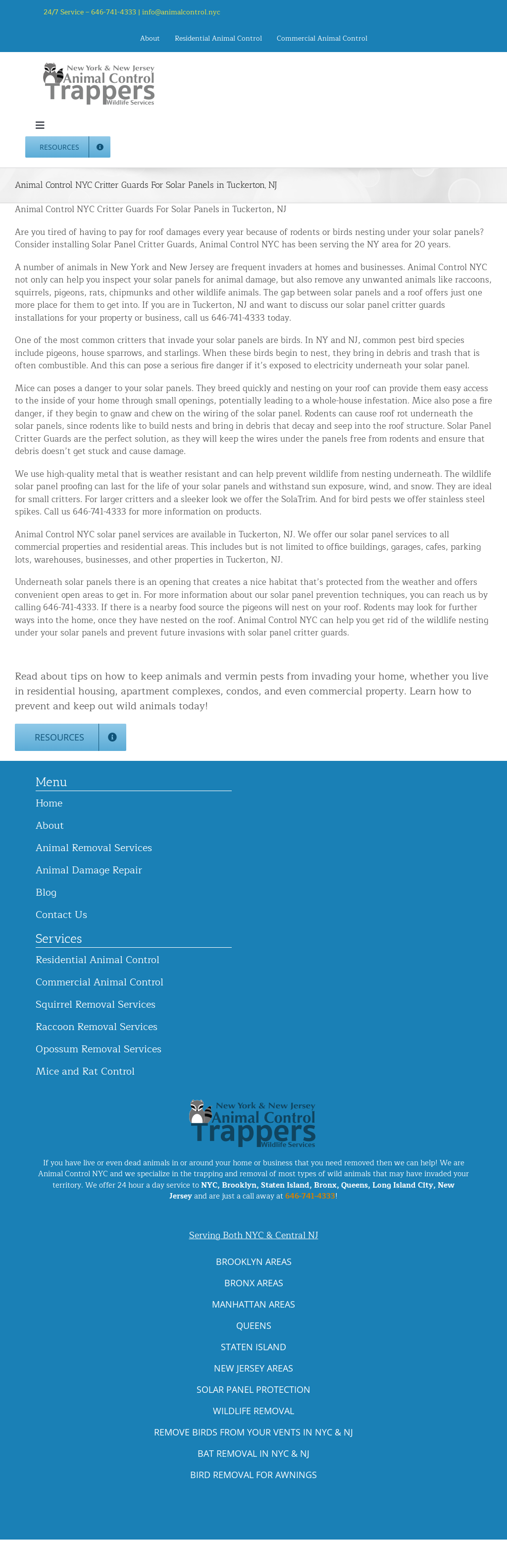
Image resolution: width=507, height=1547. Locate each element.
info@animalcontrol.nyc (181, 12)
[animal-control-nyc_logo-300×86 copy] (99, 66)
